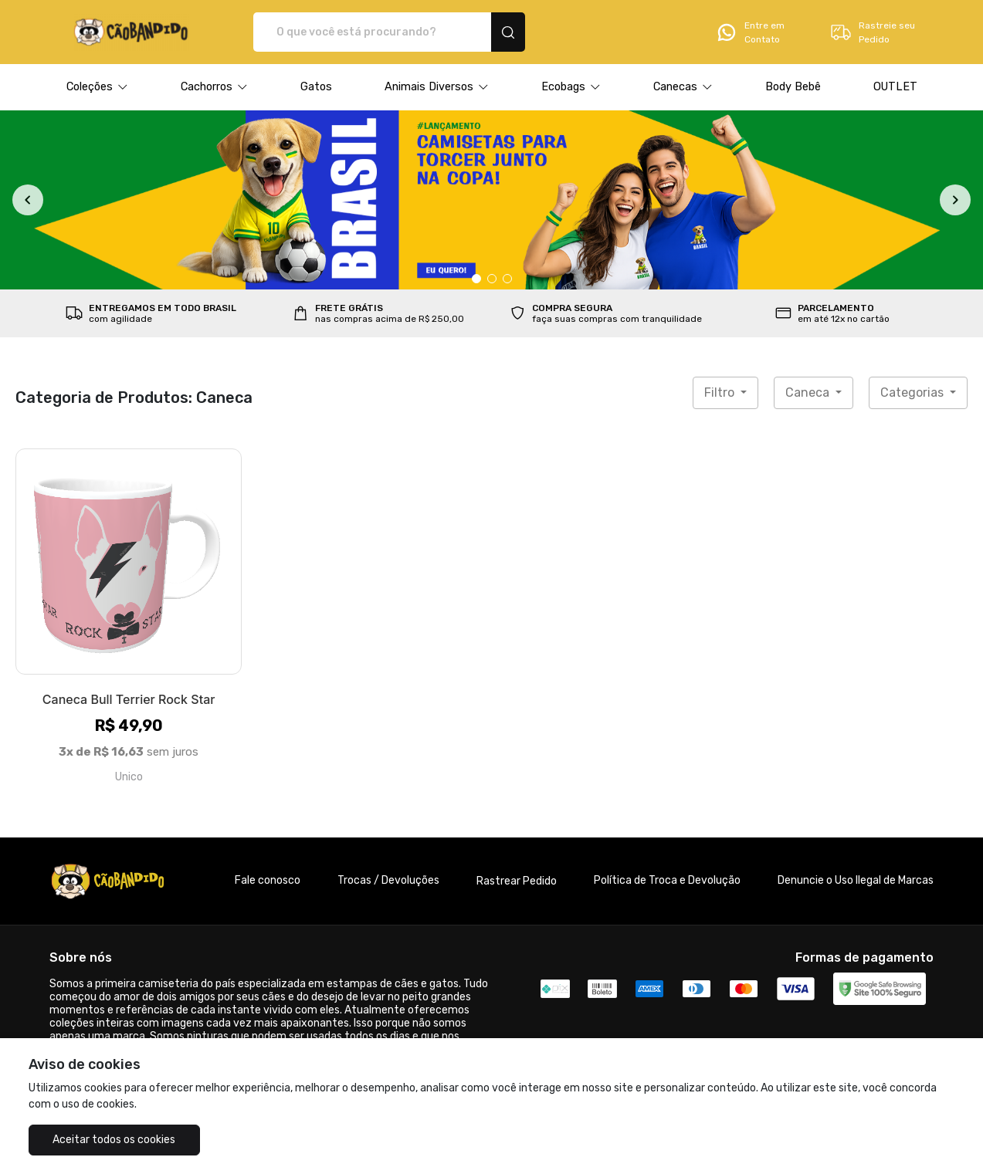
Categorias (913, 392)
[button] (97, 87)
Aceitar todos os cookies (105, 1139)
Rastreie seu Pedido (872, 32)
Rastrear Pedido (516, 881)
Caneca (808, 392)
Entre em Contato (750, 32)
